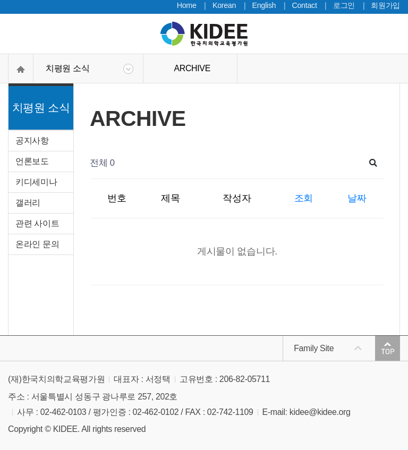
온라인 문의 (37, 244)
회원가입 (385, 5)
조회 (303, 198)
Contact (304, 5)
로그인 (344, 5)
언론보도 (32, 161)
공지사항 (32, 140)
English (264, 5)
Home (187, 5)
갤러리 (27, 202)
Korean (224, 5)
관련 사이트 (37, 223)
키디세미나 (36, 181)
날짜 (356, 198)
